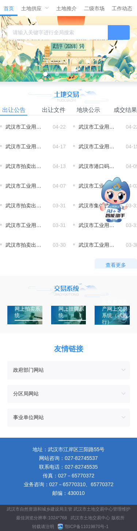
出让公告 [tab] (14, 110)
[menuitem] (9, 8)
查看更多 (116, 265)
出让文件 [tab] (53, 110)
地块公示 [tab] (88, 110)
